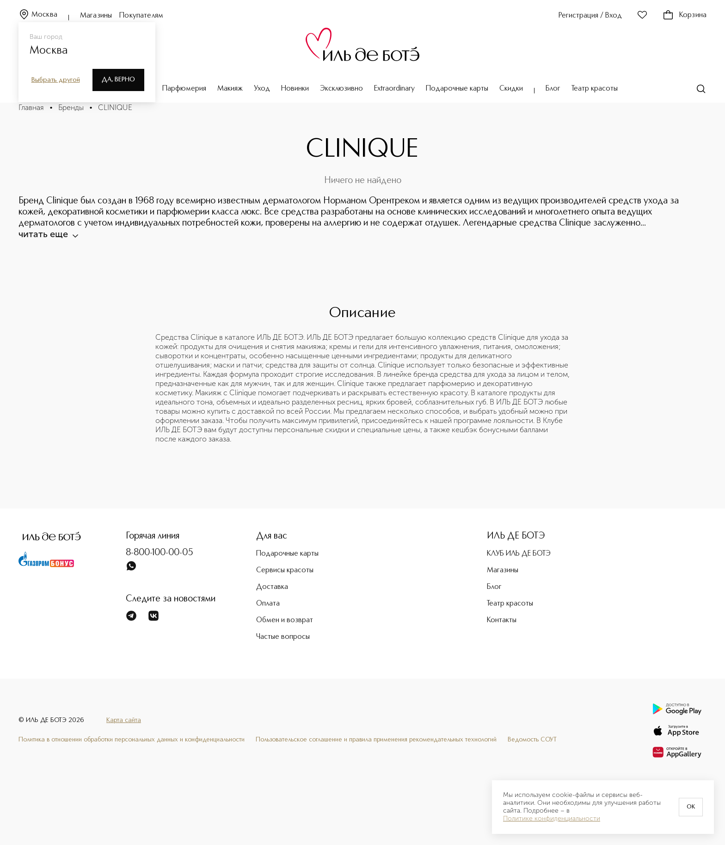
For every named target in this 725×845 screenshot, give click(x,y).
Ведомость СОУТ (532, 739)
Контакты (501, 620)
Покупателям (141, 15)
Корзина (685, 15)
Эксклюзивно (341, 88)
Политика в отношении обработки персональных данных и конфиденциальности (131, 739)
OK (691, 807)
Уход (262, 88)
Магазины (96, 15)
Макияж (230, 88)
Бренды (71, 107)
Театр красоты (594, 88)
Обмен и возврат (284, 620)
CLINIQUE (115, 107)
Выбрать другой (55, 80)
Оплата (268, 603)
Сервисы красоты (284, 570)
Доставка (272, 587)
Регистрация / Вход (590, 15)
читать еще (47, 234)
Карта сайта (123, 720)
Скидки (511, 88)
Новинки (295, 88)
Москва (37, 15)
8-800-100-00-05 (159, 552)
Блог (553, 88)
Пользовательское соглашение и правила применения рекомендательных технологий (376, 739)
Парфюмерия (184, 88)
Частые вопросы (283, 637)
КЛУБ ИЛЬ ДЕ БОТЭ (519, 553)
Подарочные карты (457, 88)
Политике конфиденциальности (551, 818)
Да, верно (118, 79)
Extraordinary (394, 88)
